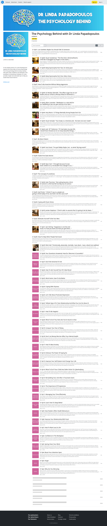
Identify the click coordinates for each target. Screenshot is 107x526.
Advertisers (14, 2)
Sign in (100, 2)
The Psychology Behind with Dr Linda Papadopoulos (65, 34)
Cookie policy (72, 519)
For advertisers (33, 517)
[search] (45, 45)
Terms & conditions (74, 515)
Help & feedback (51, 517)
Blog (59, 515)
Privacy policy (72, 517)
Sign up (94, 2)
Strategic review (62, 519)
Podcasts (7, 2)
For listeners (32, 519)
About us (49, 515)
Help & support (27, 2)
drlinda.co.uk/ (6, 82)
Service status (50, 519)
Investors (60, 517)
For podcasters (33, 515)
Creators (20, 2)
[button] (104, 2)
